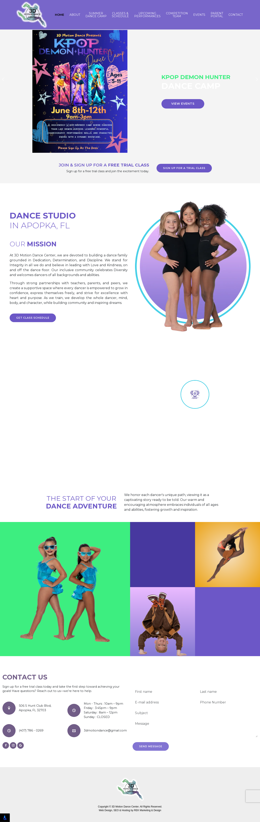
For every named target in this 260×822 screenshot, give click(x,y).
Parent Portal (217, 14)
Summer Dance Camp (96, 14)
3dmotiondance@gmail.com (105, 730)
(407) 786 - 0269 (31, 730)
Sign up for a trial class (184, 168)
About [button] (74, 15)
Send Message (150, 746)
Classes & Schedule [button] (120, 14)
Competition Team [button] (177, 14)
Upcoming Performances (147, 14)
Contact (235, 15)
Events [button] (199, 15)
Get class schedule (32, 317)
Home (59, 15)
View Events (182, 103)
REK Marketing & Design (147, 810)
